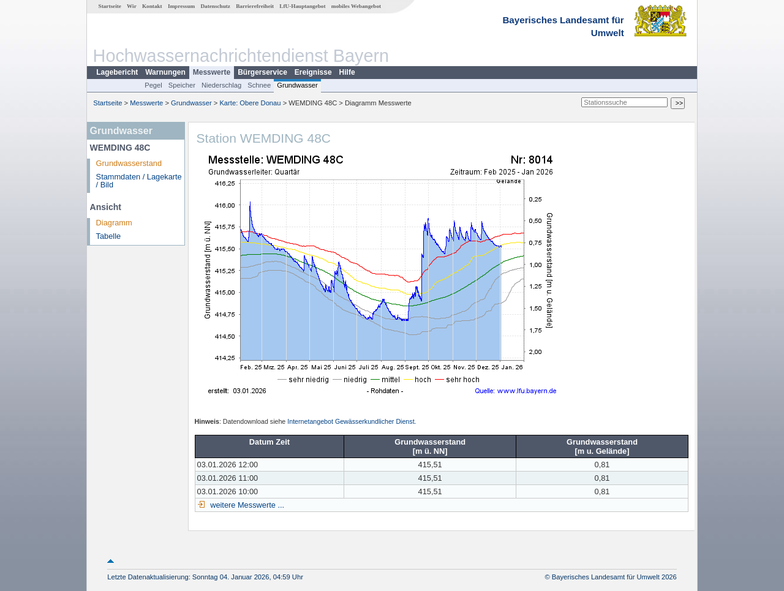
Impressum (181, 6)
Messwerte (211, 72)
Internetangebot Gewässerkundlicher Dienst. (351, 421)
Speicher (181, 85)
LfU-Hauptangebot (302, 6)
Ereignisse (313, 72)
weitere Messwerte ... (246, 505)
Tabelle (108, 236)
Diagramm (114, 222)
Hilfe (347, 72)
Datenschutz (215, 6)
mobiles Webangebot (356, 6)
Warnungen (165, 72)
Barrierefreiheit (255, 6)
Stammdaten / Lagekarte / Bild (139, 180)
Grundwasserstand (129, 163)
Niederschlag (221, 85)
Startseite (110, 6)
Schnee (259, 85)
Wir (132, 6)
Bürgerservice (262, 72)
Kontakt (152, 6)
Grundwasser (297, 85)
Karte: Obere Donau (250, 103)
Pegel (153, 85)
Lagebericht (117, 72)
